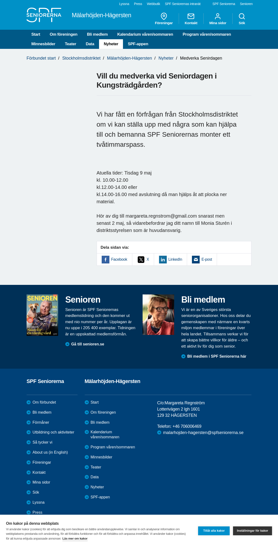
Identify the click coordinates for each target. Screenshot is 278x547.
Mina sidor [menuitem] (217, 19)
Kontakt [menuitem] (191, 19)
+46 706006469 (186, 426)
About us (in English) (50, 452)
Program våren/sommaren (207, 34)
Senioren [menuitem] (246, 4)
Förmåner (41, 422)
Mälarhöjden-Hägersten (129, 58)
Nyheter (111, 44)
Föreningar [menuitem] (164, 19)
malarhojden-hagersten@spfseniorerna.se (203, 432)
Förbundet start (41, 58)
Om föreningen (64, 34)
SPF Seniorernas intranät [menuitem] (182, 4)
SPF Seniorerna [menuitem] (223, 4)
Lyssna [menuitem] (124, 4)
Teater (70, 44)
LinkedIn (175, 259)
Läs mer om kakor (75, 538)
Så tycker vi (42, 442)
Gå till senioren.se (87, 344)
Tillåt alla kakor (214, 530)
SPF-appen (138, 44)
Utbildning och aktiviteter (53, 432)
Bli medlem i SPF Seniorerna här (216, 356)
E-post (206, 259)
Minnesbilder (43, 44)
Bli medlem (97, 34)
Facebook (119, 259)
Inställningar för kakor (252, 530)
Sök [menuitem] (241, 19)
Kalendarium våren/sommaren (145, 34)
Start (35, 34)
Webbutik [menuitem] (153, 4)
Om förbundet (44, 402)
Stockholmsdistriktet (81, 58)
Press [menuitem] (138, 4)
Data (90, 44)
